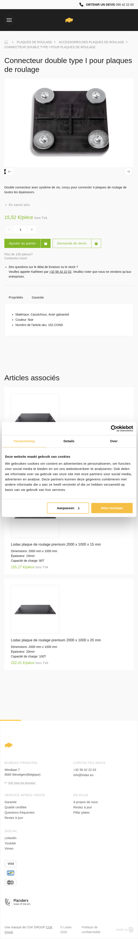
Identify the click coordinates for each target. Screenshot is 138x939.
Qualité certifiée (16, 807)
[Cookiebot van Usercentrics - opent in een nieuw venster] (114, 428)
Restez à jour (14, 817)
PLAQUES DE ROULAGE (34, 42)
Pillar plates (81, 812)
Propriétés (16, 297)
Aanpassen (68, 508)
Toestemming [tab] (24, 441)
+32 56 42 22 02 (60, 271)
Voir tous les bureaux (20, 782)
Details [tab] (69, 441)
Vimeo (9, 848)
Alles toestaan (112, 508)
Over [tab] (114, 441)
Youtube (10, 843)
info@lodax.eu (83, 775)
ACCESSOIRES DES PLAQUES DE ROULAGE (91, 42)
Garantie (38, 297)
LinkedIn (11, 838)
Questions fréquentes (19, 812)
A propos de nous (85, 802)
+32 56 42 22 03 (84, 770)
